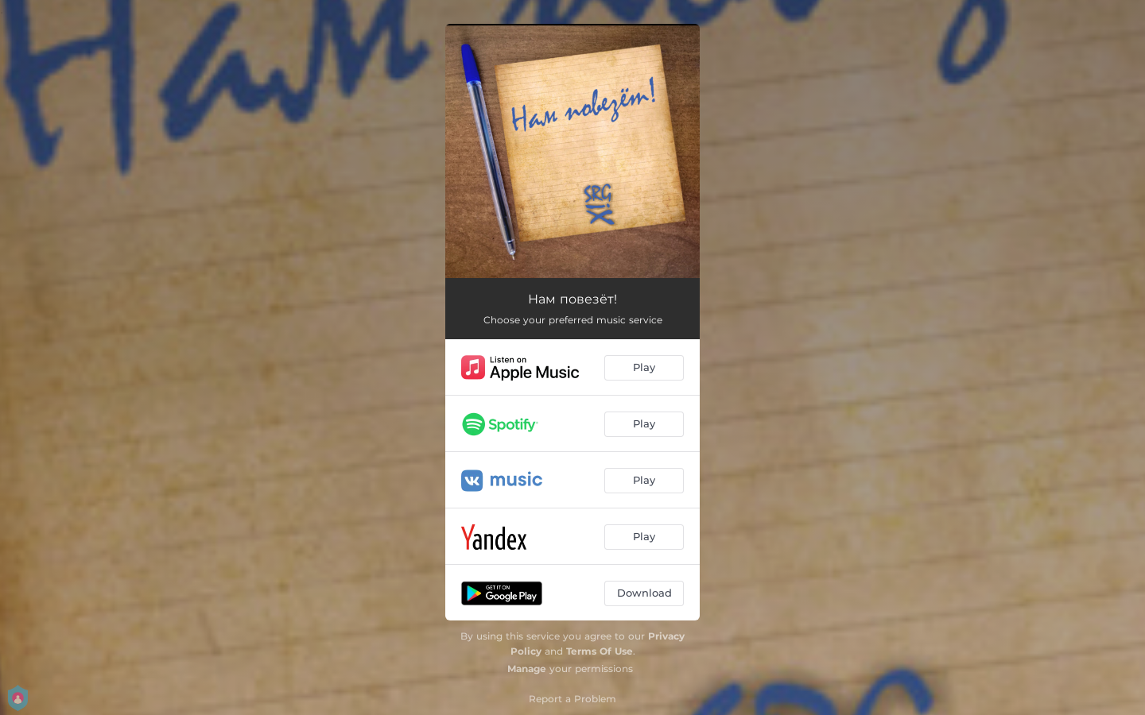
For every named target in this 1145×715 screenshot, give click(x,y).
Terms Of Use (599, 651)
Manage (526, 668)
